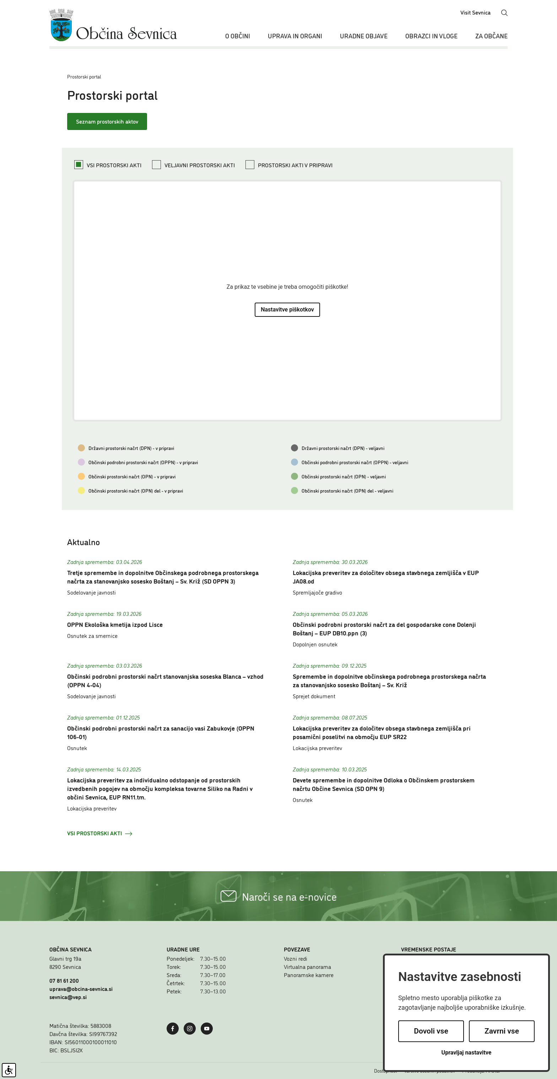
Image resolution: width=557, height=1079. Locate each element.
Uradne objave (364, 35)
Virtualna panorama (307, 966)
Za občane (491, 35)
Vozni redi (295, 958)
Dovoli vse (431, 1031)
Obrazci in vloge (431, 35)
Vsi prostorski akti (99, 833)
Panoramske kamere (309, 974)
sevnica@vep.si (68, 996)
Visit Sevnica (475, 12)
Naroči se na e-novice (279, 896)
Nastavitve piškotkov (287, 309)
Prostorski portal (84, 76)
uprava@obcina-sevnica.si (81, 988)
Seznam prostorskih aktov (107, 121)
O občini (237, 35)
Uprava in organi (295, 35)
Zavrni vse (502, 1031)
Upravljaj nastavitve (467, 1052)
